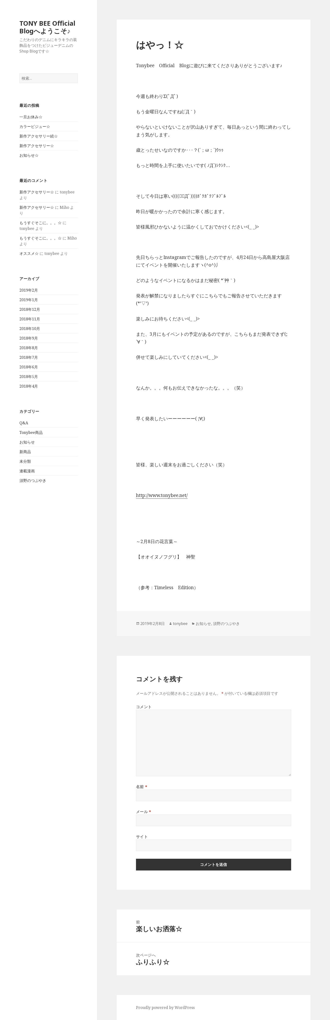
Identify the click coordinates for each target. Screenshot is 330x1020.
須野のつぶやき (32, 480)
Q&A (23, 423)
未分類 (25, 461)
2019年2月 (28, 290)
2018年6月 (28, 367)
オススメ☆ (29, 253)
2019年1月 (28, 299)
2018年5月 (28, 376)
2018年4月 (28, 386)
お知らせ (27, 442)
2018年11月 (29, 319)
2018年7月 (28, 357)
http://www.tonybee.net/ (162, 495)
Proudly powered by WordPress (165, 1007)
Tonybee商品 (31, 432)
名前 (141, 786)
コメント (144, 706)
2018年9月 (28, 338)
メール (143, 811)
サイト (142, 836)
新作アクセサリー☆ (36, 145)
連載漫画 (27, 471)
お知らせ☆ (29, 155)
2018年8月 (28, 347)
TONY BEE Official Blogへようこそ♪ (47, 27)
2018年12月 (29, 309)
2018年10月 (29, 328)
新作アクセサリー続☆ (38, 136)
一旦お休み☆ (30, 117)
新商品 (25, 451)
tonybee (180, 623)
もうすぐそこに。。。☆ (40, 222)
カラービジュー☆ (34, 126)
